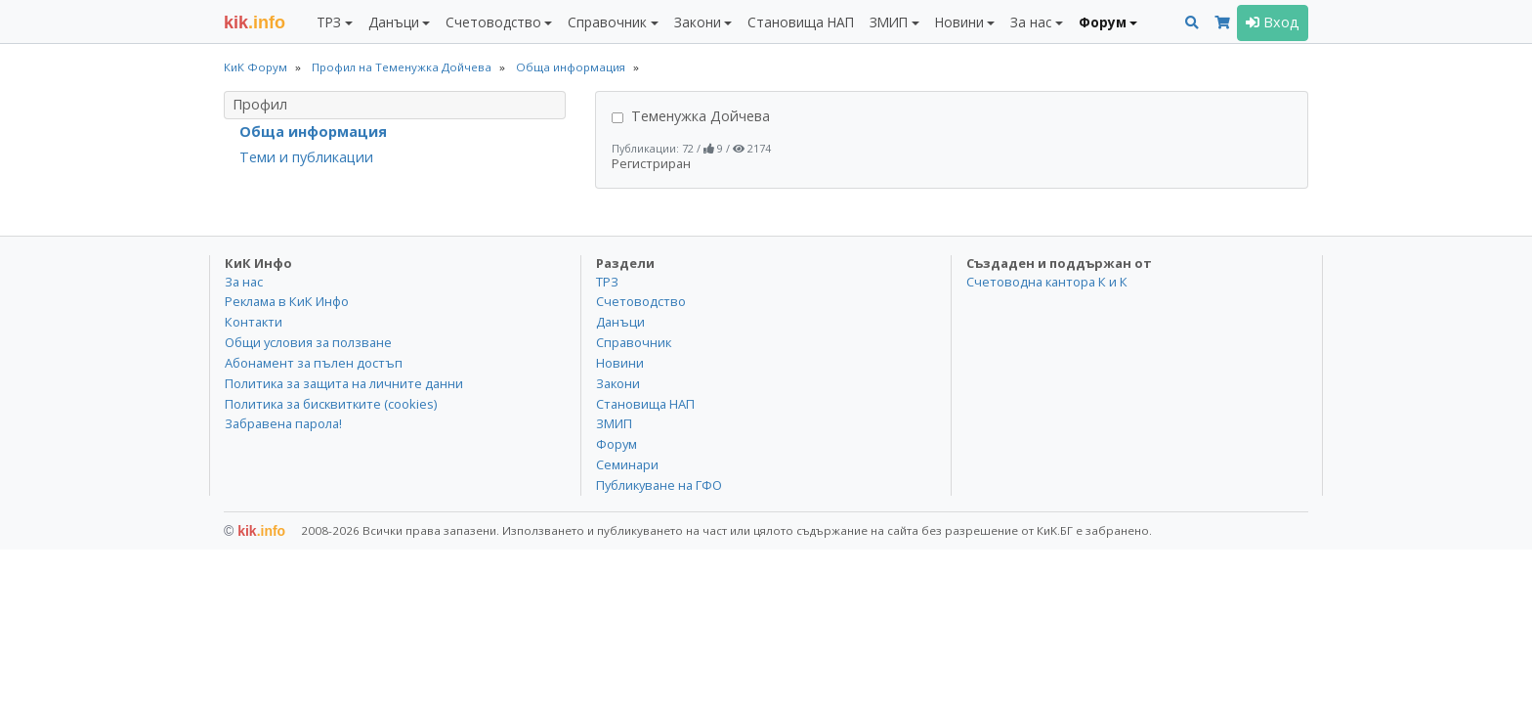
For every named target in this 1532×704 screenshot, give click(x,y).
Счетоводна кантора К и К (1047, 281)
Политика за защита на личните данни (344, 383)
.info (254, 22)
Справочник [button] (607, 22)
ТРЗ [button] (329, 22)
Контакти (253, 321)
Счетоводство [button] (493, 22)
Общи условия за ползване (308, 342)
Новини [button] (959, 22)
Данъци (620, 321)
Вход (1272, 22)
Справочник (633, 342)
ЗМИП (614, 423)
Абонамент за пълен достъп (314, 363)
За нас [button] (1030, 22)
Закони (618, 383)
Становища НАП (800, 22)
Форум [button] (1103, 22)
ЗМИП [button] (889, 22)
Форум (616, 444)
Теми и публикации (306, 157)
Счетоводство (641, 301)
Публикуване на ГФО (659, 485)
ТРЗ (607, 281)
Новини (620, 363)
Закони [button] (697, 22)
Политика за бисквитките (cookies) (331, 404)
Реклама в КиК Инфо (287, 301)
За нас (244, 281)
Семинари (627, 464)
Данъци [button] (393, 22)
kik (254, 531)
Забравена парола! (283, 423)
